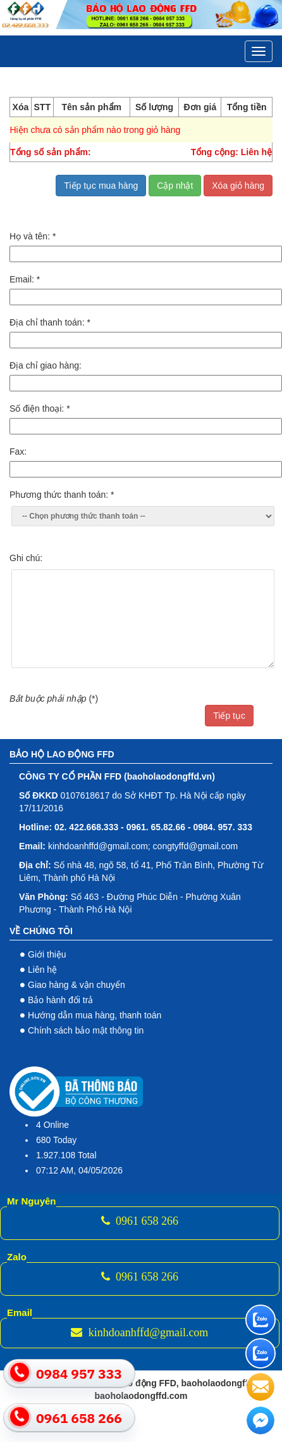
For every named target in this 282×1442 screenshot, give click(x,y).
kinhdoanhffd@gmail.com (139, 1332)
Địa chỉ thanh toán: (49, 322)
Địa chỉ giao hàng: (45, 365)
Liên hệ (42, 969)
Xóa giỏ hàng (238, 185)
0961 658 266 (140, 1221)
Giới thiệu (47, 954)
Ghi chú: (25, 558)
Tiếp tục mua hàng (101, 185)
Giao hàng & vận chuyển (76, 985)
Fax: (18, 451)
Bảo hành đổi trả (60, 1000)
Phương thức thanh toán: (61, 495)
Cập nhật (175, 185)
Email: (24, 279)
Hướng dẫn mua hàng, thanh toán (94, 1015)
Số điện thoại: (39, 408)
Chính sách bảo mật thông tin (86, 1030)
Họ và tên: (32, 236)
